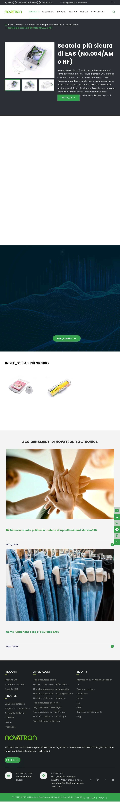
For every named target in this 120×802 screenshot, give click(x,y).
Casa (11, 24)
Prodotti (34, 12)
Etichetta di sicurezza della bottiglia (51, 689)
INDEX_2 (12, 760)
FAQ (78, 703)
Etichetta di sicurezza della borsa (49, 698)
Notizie (84, 12)
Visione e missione (85, 689)
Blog (78, 717)
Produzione (10, 727)
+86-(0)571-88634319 (19, 2)
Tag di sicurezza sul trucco (46, 721)
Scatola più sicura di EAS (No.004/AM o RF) (30, 28)
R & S (78, 685)
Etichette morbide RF (15, 685)
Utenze (8, 723)
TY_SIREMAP (89, 798)
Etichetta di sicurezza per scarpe (49, 717)
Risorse (73, 12)
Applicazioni (41, 672)
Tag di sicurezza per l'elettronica (49, 712)
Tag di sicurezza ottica (44, 680)
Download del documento (89, 712)
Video (79, 708)
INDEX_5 (103, 798)
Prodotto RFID (11, 689)
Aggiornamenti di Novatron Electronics (60, 440)
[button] (7, 85)
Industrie (11, 696)
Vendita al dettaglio (15, 704)
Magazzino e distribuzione (17, 709)
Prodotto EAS (33, 24)
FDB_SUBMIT (69, 338)
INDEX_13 (68, 98)
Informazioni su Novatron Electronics (94, 680)
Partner (80, 698)
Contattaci (98, 12)
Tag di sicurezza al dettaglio (47, 708)
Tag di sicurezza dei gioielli (46, 703)
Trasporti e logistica (15, 713)
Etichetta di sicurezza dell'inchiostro (50, 685)
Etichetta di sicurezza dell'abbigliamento (53, 694)
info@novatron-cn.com (75, 2)
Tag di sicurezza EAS (52, 24)
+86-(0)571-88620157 (42, 2)
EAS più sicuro (72, 24)
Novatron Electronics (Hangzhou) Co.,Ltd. (49, 797)
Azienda (61, 12)
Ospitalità (10, 718)
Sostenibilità (82, 694)
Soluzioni (47, 12)
